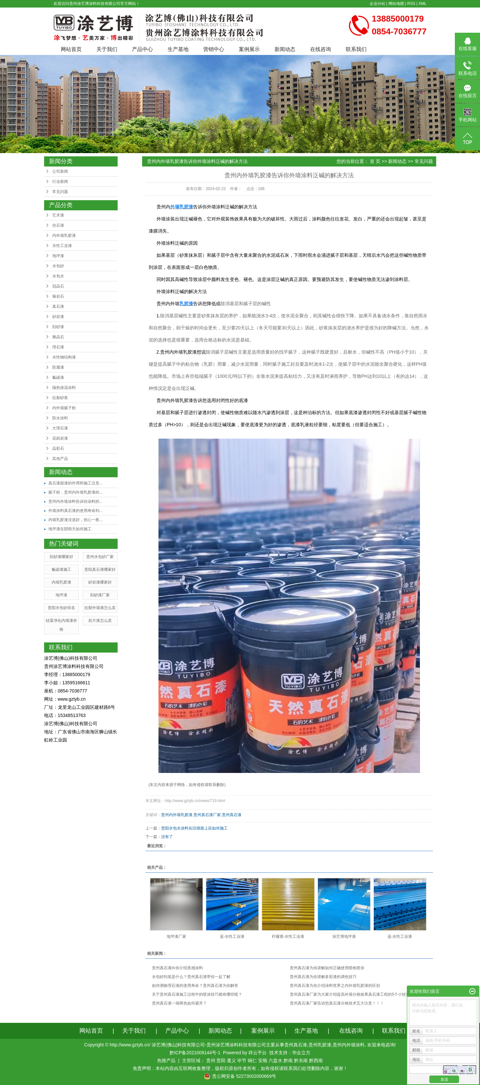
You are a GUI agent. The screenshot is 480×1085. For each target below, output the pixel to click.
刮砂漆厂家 (100, 595)
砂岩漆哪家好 (100, 582)
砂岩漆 (58, 316)
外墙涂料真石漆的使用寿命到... (75, 510)
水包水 (58, 276)
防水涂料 (60, 418)
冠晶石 (58, 286)
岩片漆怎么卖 (100, 620)
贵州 (210, 1060)
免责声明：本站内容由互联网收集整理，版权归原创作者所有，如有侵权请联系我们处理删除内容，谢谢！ (240, 1068)
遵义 (231, 1060)
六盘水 (275, 1060)
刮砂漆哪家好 (61, 556)
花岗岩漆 (60, 438)
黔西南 (316, 1060)
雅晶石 (58, 337)
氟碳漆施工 (61, 569)
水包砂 (58, 266)
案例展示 (249, 49)
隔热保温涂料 (64, 387)
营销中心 (213, 49)
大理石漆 (60, 428)
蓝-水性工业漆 (232, 936)
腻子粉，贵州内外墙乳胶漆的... (75, 492)
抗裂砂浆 (60, 397)
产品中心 (142, 49)
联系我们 (356, 49)
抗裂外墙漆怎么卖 (100, 607)
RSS (411, 3)
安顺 (262, 1060)
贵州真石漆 (231, 815)
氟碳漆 (58, 377)
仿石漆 (58, 225)
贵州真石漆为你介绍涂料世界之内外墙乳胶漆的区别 (335, 985)
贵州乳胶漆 (319, 1044)
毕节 (241, 1060)
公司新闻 (60, 171)
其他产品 (60, 458)
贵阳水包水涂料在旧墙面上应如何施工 (194, 828)
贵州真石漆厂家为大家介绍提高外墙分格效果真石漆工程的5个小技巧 (350, 994)
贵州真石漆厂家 (207, 815)
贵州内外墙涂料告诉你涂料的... (75, 501)
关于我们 (106, 49)
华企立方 (301, 1052)
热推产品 (166, 1060)
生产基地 (178, 49)
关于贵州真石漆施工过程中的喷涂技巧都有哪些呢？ (197, 994)
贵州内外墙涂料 (349, 1044)
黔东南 (301, 1060)
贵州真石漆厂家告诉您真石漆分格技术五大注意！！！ (337, 1003)
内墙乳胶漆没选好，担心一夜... (75, 519)
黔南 (288, 1060)
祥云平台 (257, 1052)
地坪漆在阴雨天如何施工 (69, 529)
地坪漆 (58, 256)
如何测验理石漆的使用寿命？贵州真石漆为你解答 (195, 985)
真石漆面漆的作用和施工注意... (75, 483)
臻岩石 (58, 296)
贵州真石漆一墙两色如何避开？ (179, 1003)
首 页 (375, 161)
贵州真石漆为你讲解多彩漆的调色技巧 (323, 976)
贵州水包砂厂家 (100, 556)
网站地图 (396, 3)
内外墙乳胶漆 (64, 235)
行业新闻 (60, 181)
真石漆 (58, 306)
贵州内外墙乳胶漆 (176, 815)
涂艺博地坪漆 (344, 936)
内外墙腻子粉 (64, 408)
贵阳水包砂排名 (61, 607)
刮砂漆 (58, 326)
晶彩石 (58, 448)
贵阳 (220, 1060)
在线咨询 (320, 49)
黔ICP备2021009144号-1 (195, 1052)
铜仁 (252, 1060)
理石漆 (58, 347)
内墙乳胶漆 (61, 582)
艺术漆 (58, 215)
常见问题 (60, 191)
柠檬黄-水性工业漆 (288, 936)
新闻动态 (284, 49)
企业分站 (377, 3)
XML (423, 3)
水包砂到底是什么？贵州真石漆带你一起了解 (191, 976)
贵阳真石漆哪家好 (100, 569)
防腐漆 (58, 367)
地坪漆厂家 (176, 936)
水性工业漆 (62, 245)
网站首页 (71, 49)
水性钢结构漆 (64, 357)
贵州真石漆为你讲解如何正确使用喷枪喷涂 (327, 968)
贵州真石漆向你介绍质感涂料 (177, 968)
